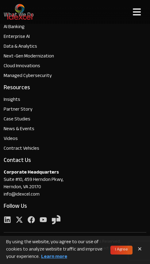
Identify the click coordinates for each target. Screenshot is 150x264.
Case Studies (17, 120)
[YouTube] (43, 220)
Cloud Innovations (22, 66)
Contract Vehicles (21, 149)
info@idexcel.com (22, 195)
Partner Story (18, 110)
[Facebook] (31, 220)
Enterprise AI (17, 37)
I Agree (121, 250)
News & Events (19, 129)
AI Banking (14, 27)
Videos (11, 139)
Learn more (54, 257)
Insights (12, 100)
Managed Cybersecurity (28, 76)
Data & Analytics (20, 47)
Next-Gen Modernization (29, 57)
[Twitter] (19, 220)
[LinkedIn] (7, 220)
